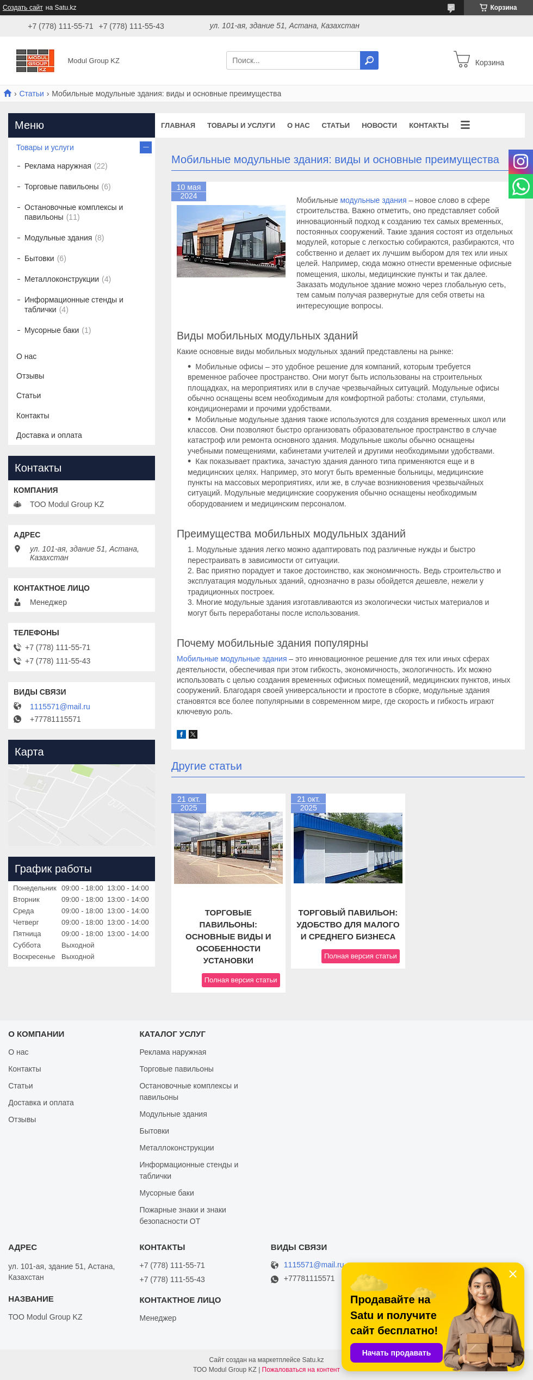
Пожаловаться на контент (301, 1369)
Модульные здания (58, 237)
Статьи (31, 93)
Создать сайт (23, 7)
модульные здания (373, 200)
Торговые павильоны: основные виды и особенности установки (228, 936)
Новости (379, 125)
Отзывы (30, 376)
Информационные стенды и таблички (73, 304)
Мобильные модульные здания (232, 658)
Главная (178, 125)
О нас (298, 125)
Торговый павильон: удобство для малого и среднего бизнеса (347, 924)
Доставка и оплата (49, 435)
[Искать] (369, 60)
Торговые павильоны (61, 186)
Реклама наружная (57, 166)
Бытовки (39, 258)
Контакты (429, 125)
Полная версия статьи (240, 980)
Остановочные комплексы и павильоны (73, 212)
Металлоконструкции (61, 279)
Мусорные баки (51, 330)
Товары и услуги (241, 125)
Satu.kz (313, 1360)
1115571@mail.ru (60, 706)
